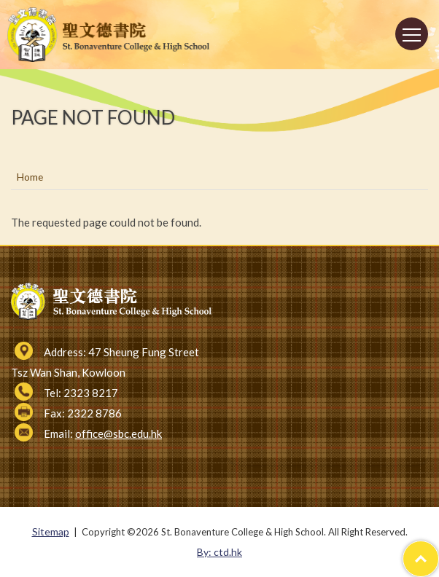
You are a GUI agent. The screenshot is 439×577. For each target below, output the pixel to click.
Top (438, 551)
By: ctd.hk (219, 552)
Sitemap (50, 531)
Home (30, 177)
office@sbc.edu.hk (118, 433)
